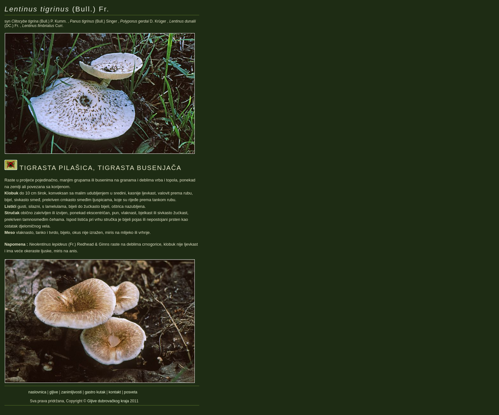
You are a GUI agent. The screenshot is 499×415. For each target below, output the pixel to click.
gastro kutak (95, 392)
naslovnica (37, 392)
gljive (53, 392)
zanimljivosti (71, 392)
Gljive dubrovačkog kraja (108, 401)
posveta (130, 392)
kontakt (115, 392)
